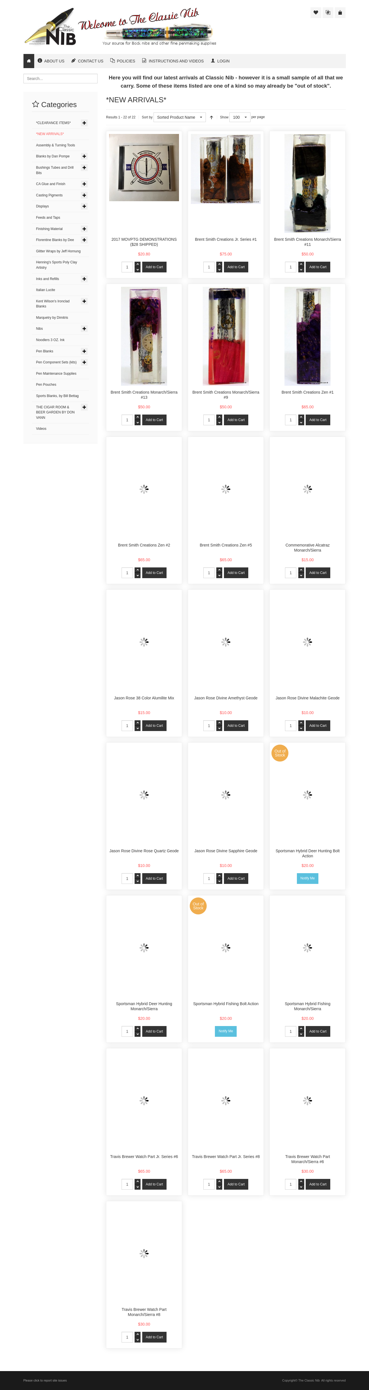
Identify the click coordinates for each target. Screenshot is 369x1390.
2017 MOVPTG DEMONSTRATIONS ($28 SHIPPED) (144, 242)
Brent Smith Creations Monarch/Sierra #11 (307, 242)
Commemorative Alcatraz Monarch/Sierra (308, 547)
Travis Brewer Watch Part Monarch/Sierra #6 (307, 1159)
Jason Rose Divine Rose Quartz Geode (144, 851)
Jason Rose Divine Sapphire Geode (225, 851)
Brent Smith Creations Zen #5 (226, 545)
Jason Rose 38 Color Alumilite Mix (144, 698)
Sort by (147, 117)
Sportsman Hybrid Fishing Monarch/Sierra (307, 1006)
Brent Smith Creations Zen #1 (308, 392)
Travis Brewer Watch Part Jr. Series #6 (144, 1156)
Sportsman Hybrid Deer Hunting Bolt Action (308, 853)
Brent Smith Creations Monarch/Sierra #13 (144, 395)
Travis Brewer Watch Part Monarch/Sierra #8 (144, 1312)
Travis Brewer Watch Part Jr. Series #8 (226, 1156)
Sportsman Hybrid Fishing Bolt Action (225, 1003)
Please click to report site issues (45, 1380)
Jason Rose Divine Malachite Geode (308, 698)
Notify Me (308, 878)
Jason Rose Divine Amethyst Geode (226, 698)
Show (224, 117)
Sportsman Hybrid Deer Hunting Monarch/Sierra (144, 1006)
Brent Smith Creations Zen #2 (144, 545)
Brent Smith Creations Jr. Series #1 (226, 239)
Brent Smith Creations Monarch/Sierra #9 (225, 395)
